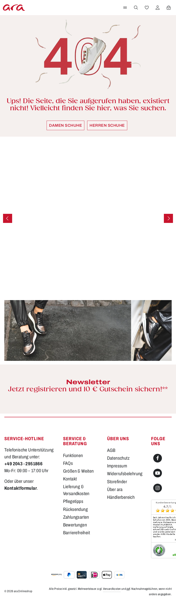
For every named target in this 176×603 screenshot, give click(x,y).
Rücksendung (75, 509)
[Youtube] (157, 473)
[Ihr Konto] (157, 7)
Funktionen (73, 455)
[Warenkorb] (168, 7)
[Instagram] (157, 488)
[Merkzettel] (146, 7)
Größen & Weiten (78, 471)
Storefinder (117, 481)
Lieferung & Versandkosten (76, 490)
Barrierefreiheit (76, 532)
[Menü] (125, 7)
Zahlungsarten (76, 517)
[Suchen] (136, 7)
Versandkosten (112, 588)
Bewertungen (75, 524)
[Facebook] (157, 458)
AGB (111, 450)
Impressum (117, 465)
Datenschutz (118, 458)
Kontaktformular (20, 488)
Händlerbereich (121, 497)
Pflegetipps (73, 501)
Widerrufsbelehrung (125, 473)
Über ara (115, 489)
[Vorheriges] (7, 218)
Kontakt (70, 478)
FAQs (68, 463)
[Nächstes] (168, 218)
